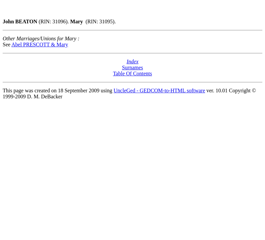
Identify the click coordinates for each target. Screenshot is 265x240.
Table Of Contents (132, 73)
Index (133, 61)
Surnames (132, 67)
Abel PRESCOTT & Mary (39, 44)
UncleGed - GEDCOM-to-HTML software (159, 90)
